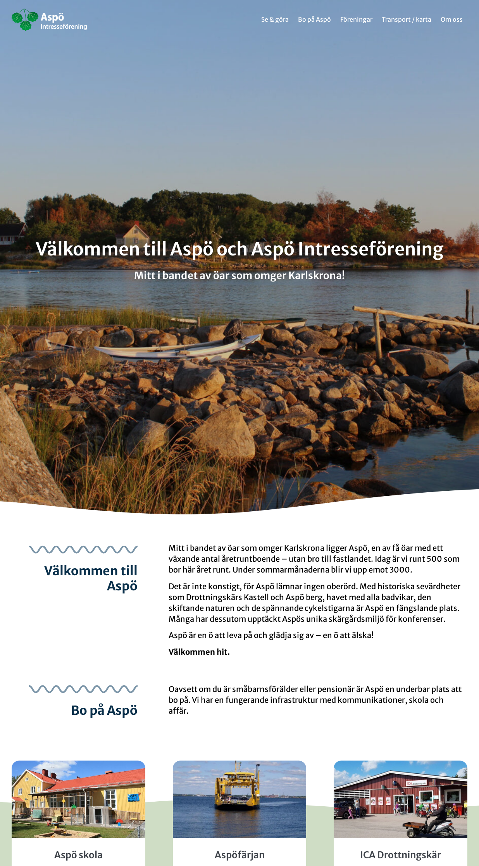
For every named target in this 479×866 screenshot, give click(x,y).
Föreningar (356, 19)
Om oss (452, 19)
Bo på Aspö (314, 19)
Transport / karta (406, 19)
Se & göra (275, 19)
